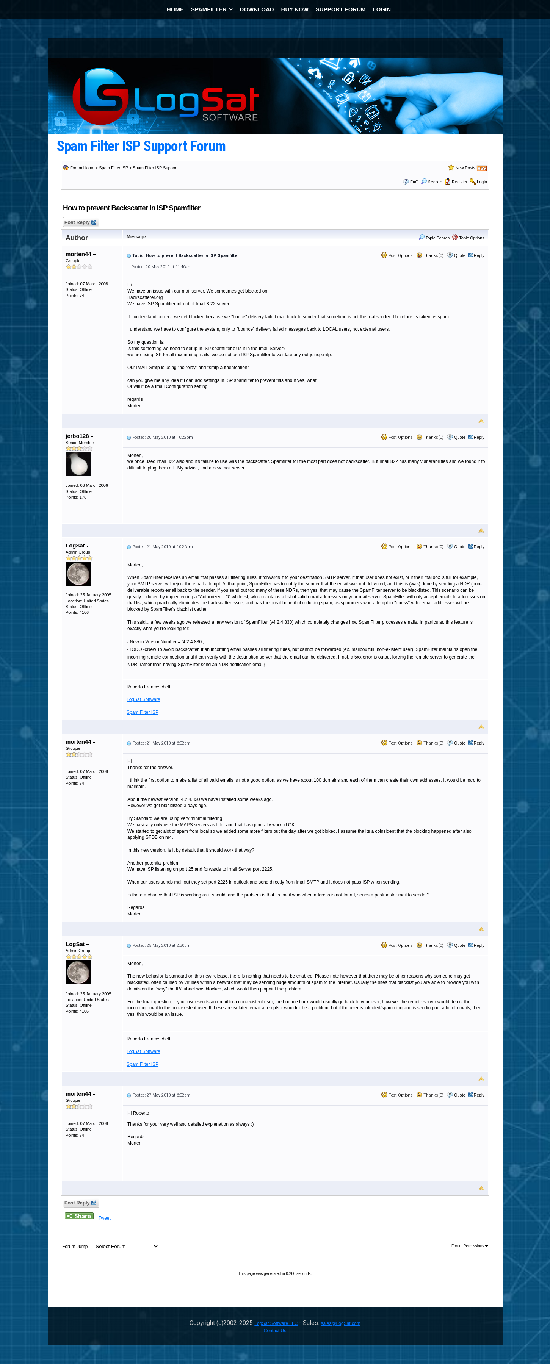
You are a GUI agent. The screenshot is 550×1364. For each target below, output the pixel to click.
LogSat (77, 545)
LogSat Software (143, 699)
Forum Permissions (469, 1246)
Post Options (397, 255)
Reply (479, 255)
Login (482, 182)
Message (136, 236)
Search (431, 182)
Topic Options (468, 238)
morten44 (81, 254)
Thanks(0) (429, 255)
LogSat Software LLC (276, 1323)
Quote (459, 255)
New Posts (465, 168)
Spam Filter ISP (113, 168)
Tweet (105, 1218)
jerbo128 (79, 436)
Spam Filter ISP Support (155, 168)
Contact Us (275, 1330)
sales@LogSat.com (340, 1323)
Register (459, 182)
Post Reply (80, 222)
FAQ (414, 182)
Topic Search (434, 238)
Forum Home (82, 168)
